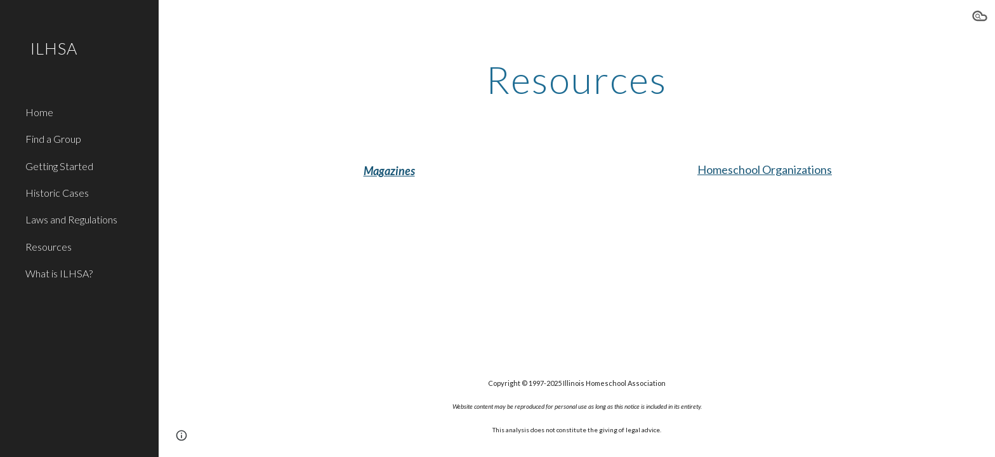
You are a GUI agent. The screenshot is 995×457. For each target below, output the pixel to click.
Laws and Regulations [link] (71, 219)
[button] (980, 18)
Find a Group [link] (53, 139)
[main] (577, 79)
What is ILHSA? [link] (59, 273)
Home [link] (39, 112)
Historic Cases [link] (57, 193)
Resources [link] (48, 247)
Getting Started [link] (59, 166)
